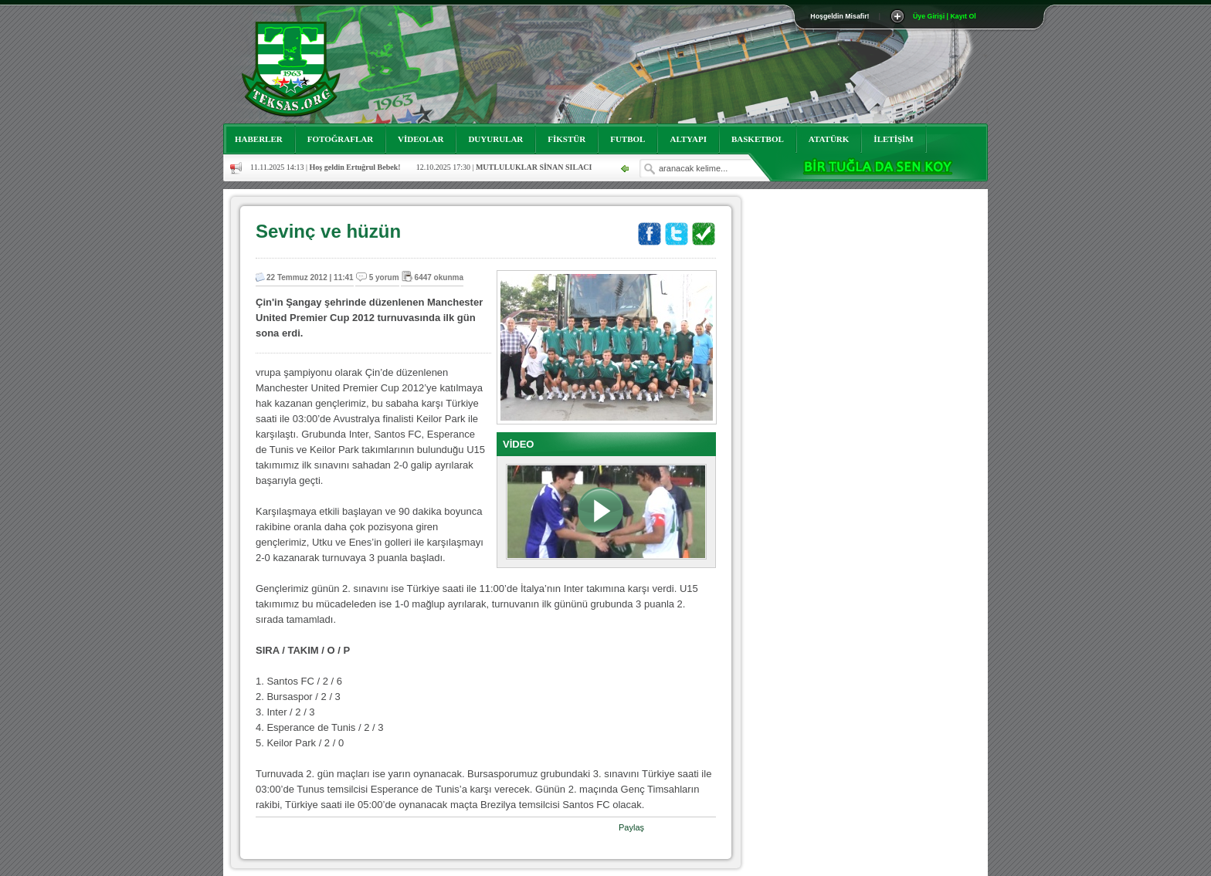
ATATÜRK (829, 139)
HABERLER (259, 139)
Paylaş (631, 827)
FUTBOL (627, 139)
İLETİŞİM (893, 139)
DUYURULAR (495, 139)
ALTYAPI (688, 139)
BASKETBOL (757, 139)
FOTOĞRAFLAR (340, 139)
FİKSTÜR (566, 139)
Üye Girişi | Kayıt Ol (944, 16)
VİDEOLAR (420, 139)
